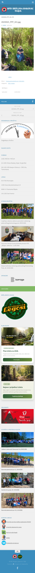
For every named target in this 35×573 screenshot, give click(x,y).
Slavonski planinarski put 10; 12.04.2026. (12, 510)
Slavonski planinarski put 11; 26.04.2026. (12, 469)
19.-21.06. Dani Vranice (7, 193)
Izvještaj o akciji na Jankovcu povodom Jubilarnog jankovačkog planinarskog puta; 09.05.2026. (15, 222)
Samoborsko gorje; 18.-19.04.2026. (10, 490)
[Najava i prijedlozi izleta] (17, 373)
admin (4, 25)
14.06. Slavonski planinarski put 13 (11, 185)
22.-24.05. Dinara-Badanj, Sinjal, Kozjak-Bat (13, 163)
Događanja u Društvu (7, 140)
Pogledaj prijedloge (17, 396)
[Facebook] (33, 101)
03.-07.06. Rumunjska (7, 181)
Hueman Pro (25, 564)
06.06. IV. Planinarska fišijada (9, 189)
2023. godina (11, 83)
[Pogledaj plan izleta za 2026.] (17, 345)
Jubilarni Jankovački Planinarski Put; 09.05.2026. (14, 449)
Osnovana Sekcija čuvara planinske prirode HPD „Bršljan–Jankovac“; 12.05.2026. (15, 244)
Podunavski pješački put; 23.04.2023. (15, 81)
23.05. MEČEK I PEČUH (8, 159)
